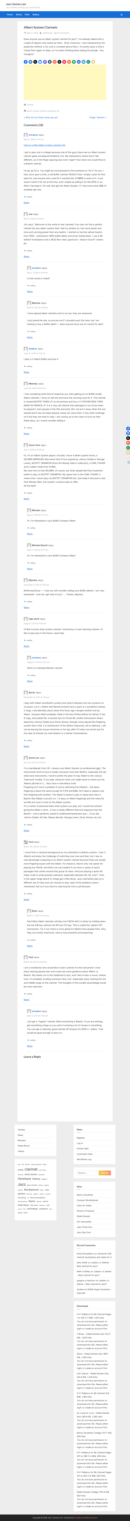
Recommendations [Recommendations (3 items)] (37, 1198)
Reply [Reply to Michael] (30, 534)
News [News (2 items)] (42, 1190)
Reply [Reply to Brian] (30, 946)
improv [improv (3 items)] (44, 1179)
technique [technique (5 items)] (32, 1208)
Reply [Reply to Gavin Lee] (26, 830)
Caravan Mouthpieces (87, 1200)
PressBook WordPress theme (86, 1518)
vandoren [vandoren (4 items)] (43, 1209)
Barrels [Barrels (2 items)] (27, 1164)
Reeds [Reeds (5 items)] (32, 1201)
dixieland (51, 111)
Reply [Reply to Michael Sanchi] (30, 569)
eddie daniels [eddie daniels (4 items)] (31, 1174)
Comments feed (84, 1154)
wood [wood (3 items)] (20, 1213)
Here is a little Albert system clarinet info (44, 145)
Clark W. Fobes (84, 1205)
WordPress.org (84, 1159)
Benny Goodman (85, 1195)
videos (21, 1151)
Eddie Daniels (83, 1216)
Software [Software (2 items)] (42, 1205)
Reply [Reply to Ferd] (26, 899)
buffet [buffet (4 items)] (20, 1170)
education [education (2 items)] (41, 1174)
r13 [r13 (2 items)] (28, 1198)
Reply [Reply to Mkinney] (26, 433)
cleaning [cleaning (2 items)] (20, 1174)
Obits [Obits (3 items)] (47, 1190)
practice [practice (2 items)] (48, 1194)
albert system (33, 111)
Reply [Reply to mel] (26, 256)
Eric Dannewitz (84, 1221)
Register (81, 1138)
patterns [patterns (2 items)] (35, 1194)
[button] (26, 62)
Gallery (35, 14)
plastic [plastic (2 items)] (42, 1194)
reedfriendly (47, 32)
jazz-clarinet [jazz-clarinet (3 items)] (32, 1185)
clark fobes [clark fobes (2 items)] (42, 1170)
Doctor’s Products (85, 1211)
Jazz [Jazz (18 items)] (22, 1184)
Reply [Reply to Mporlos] (30, 337)
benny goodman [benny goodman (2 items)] (36, 1164)
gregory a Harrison (86, 1280)
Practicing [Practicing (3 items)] (22, 1198)
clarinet (43, 111)
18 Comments (63, 32)
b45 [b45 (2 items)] (22, 1164)
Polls (27, 14)
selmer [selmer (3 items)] (45, 1201)
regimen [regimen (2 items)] (39, 1201)
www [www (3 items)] (25, 1213)
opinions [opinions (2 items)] (29, 1194)
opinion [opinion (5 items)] (21, 1193)
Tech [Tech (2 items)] (24, 1209)
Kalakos (33, 348)
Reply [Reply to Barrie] (26, 746)
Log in (80, 1143)
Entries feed (82, 1148)
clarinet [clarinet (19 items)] (31, 1169)
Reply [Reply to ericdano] (26, 202)
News (20, 1135)
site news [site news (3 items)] (34, 1205)
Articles (30, 105)
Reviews (22, 1140)
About (19, 14)
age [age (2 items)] (19, 1164)
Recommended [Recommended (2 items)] (22, 1201)
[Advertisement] (65, 82)
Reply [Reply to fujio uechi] (26, 646)
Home (10, 14)
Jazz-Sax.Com (84, 1232)
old (57, 111)
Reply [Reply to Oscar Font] (26, 499)
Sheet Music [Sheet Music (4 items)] (23, 1205)
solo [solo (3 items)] (48, 1205)
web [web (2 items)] (50, 1209)
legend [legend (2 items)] (46, 1185)
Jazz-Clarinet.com (16, 4)
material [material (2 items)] (20, 1190)
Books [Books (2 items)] (45, 1164)
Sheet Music (24, 1145)
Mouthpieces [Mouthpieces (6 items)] (31, 1189)
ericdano (33, 135)
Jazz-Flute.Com (84, 1227)
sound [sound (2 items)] (20, 1209)
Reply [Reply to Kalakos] (26, 372)
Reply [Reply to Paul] (26, 999)
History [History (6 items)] (36, 1178)
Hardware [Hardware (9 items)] (24, 1178)
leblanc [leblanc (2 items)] (40, 1185)
